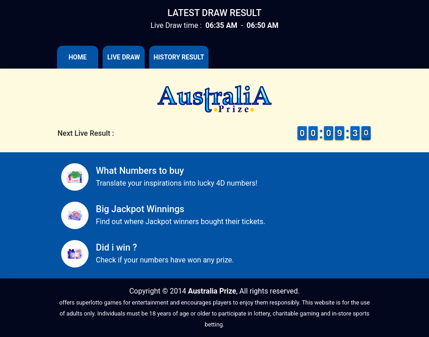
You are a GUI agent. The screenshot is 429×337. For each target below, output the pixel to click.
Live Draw (123, 57)
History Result (179, 57)
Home (77, 57)
